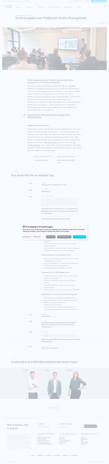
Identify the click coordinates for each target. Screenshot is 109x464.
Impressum (37, 236)
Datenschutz (27, 236)
